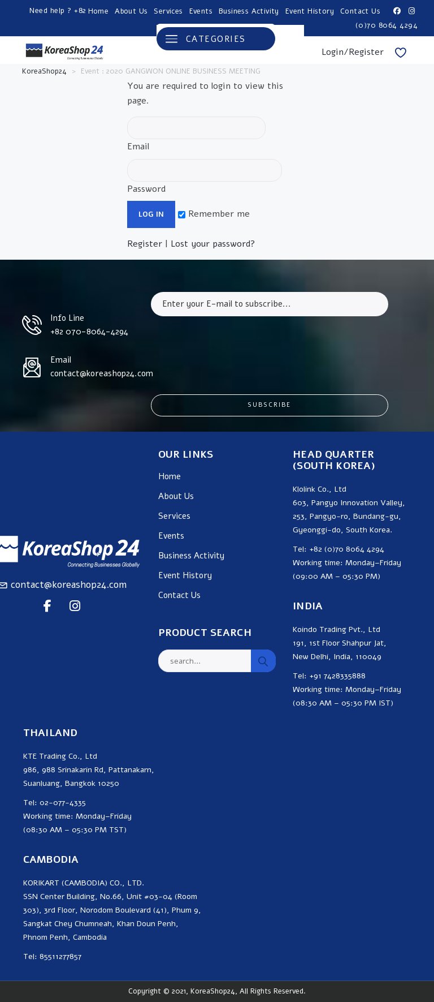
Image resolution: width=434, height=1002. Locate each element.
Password (204, 177)
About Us (131, 11)
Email (196, 135)
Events (200, 11)
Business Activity (249, 11)
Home (98, 11)
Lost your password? (213, 244)
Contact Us (360, 11)
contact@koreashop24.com (69, 584)
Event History (309, 11)
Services (168, 11)
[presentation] (237, 347)
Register (144, 244)
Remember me (214, 214)
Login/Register (353, 52)
